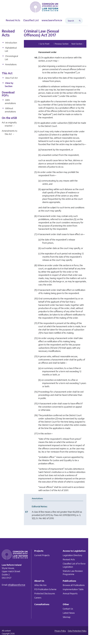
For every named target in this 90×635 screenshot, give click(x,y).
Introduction (9, 42)
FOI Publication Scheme (45, 589)
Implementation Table (73, 589)
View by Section (7, 84)
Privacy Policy (60, 631)
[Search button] (80, 21)
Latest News (69, 612)
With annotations (9, 102)
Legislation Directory (72, 555)
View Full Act (10, 77)
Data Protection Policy (77, 631)
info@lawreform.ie (16, 584)
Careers (37, 597)
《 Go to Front (43, 44)
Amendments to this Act (9, 132)
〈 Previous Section (60, 44)
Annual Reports (70, 593)
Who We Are (40, 585)
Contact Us (68, 608)
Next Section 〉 (78, 44)
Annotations (9, 64)
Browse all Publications (74, 585)
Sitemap (66, 617)
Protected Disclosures (44, 593)
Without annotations (9, 110)
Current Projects (42, 555)
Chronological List (10, 58)
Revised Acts (69, 559)
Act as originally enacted (9, 124)
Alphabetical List (9, 49)
